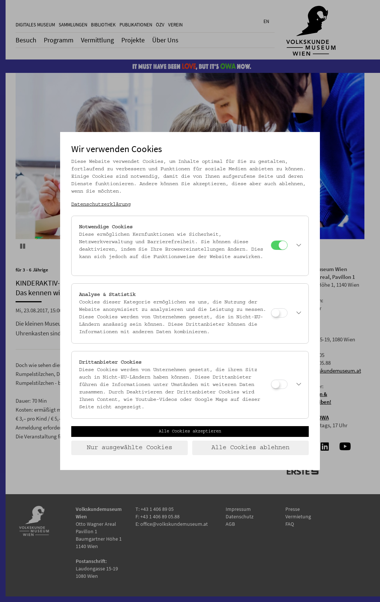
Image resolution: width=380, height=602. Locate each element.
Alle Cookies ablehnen (250, 447)
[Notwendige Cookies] (279, 245)
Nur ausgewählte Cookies (129, 447)
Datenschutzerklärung (101, 204)
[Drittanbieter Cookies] (279, 384)
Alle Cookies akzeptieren (190, 431)
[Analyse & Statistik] (279, 313)
